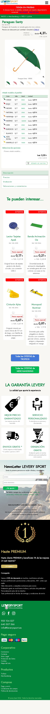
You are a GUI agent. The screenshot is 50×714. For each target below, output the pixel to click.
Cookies (4, 675)
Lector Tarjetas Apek (13, 252)
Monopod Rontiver (36, 320)
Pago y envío (5, 700)
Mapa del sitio (6, 677)
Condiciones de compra (9, 702)
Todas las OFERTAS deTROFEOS (25, 372)
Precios (6, 191)
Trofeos (3, 687)
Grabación (7, 196)
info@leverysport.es (11, 641)
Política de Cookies (21, 508)
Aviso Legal (34, 508)
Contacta (4, 668)
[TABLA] (36, 30)
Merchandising (14, 16)
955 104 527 (23, 12)
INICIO (3, 16)
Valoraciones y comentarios (15, 200)
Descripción (8, 173)
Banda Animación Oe (36, 252)
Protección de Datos (8, 673)
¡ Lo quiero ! (9, 580)
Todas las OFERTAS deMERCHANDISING (25, 384)
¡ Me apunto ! (10, 502)
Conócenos (5, 666)
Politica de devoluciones (9, 705)
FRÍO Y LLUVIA (26, 16)
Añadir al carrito (38, 163)
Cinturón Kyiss (13, 318)
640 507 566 (34, 12)
